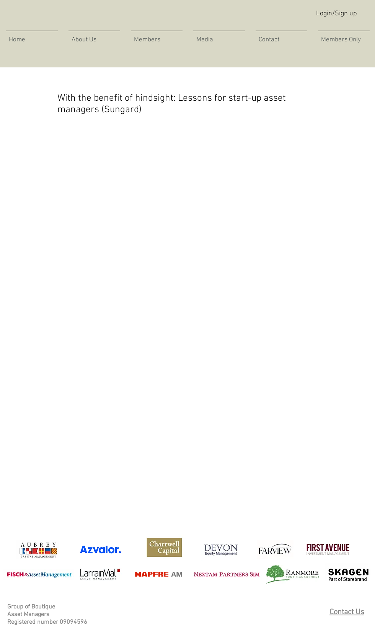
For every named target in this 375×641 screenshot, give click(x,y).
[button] (219, 36)
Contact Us (346, 612)
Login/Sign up (336, 14)
